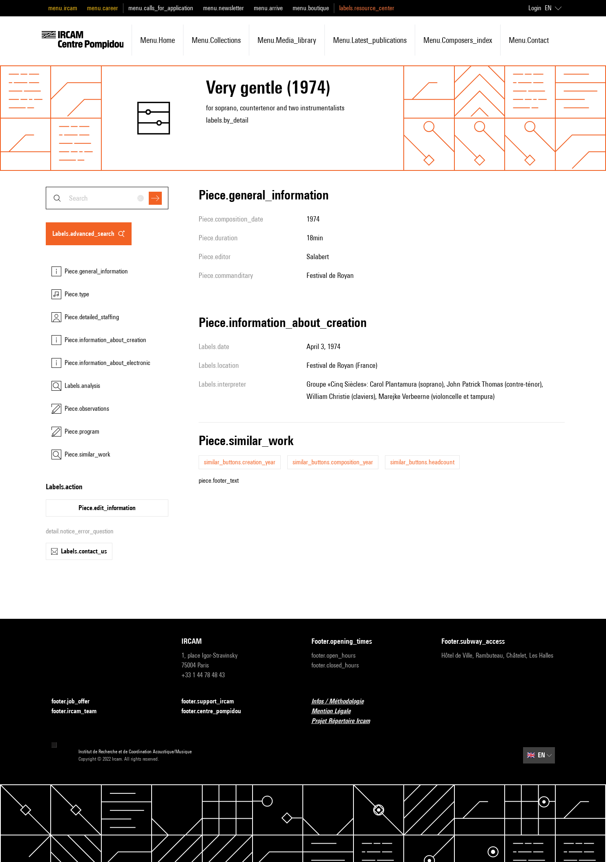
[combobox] (107, 198)
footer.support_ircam (212, 701)
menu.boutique (311, 8)
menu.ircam (62, 8)
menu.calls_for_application (160, 8)
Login (534, 8)
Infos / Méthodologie (342, 701)
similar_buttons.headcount (422, 462)
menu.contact (529, 40)
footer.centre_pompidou (216, 711)
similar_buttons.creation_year (239, 462)
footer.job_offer (75, 701)
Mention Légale (335, 711)
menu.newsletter (223, 8)
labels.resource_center (366, 8)
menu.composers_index (457, 40)
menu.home (157, 40)
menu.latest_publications (370, 40)
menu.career (102, 8)
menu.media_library (286, 40)
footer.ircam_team (78, 711)
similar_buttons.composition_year (333, 462)
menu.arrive (268, 8)
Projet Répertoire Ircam (345, 721)
